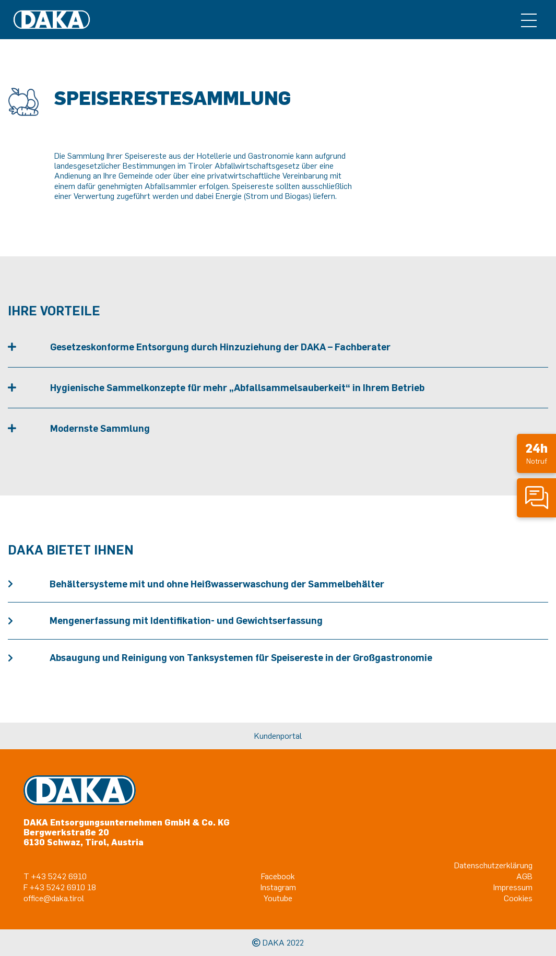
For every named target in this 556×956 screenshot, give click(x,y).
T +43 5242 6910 (55, 876)
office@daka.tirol (53, 898)
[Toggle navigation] (528, 19)
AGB (524, 876)
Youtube (278, 898)
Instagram (278, 887)
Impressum (513, 887)
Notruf (536, 453)
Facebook (278, 876)
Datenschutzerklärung (493, 865)
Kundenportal (278, 735)
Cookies (518, 898)
